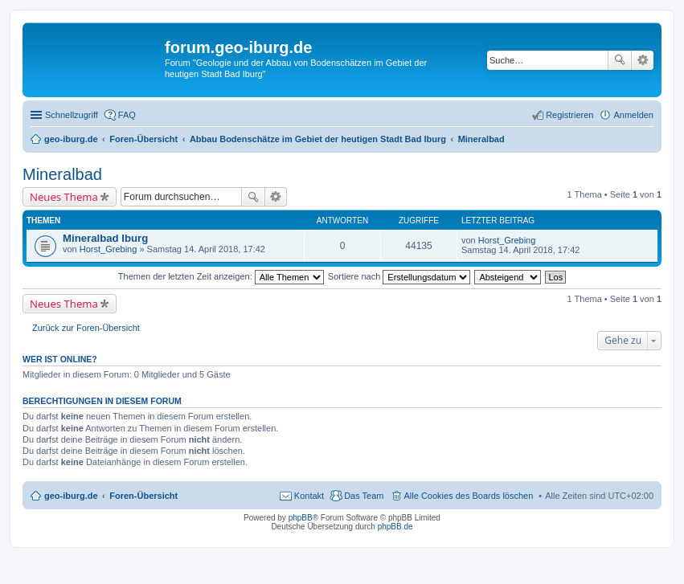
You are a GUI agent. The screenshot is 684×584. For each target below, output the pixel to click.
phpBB (301, 517)
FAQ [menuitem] (127, 115)
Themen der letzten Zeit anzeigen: (221, 276)
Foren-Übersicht (143, 495)
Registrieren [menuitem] (569, 115)
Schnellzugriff (71, 115)
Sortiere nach (399, 276)
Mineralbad (62, 174)
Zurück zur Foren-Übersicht (86, 328)
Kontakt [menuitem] (309, 495)
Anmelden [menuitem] (633, 115)
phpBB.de (395, 526)
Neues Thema (64, 197)
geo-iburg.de (71, 495)
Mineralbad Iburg (105, 238)
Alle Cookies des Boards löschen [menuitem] (469, 495)
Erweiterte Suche (642, 60)
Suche (620, 60)
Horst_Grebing (108, 249)
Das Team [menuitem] (363, 495)
